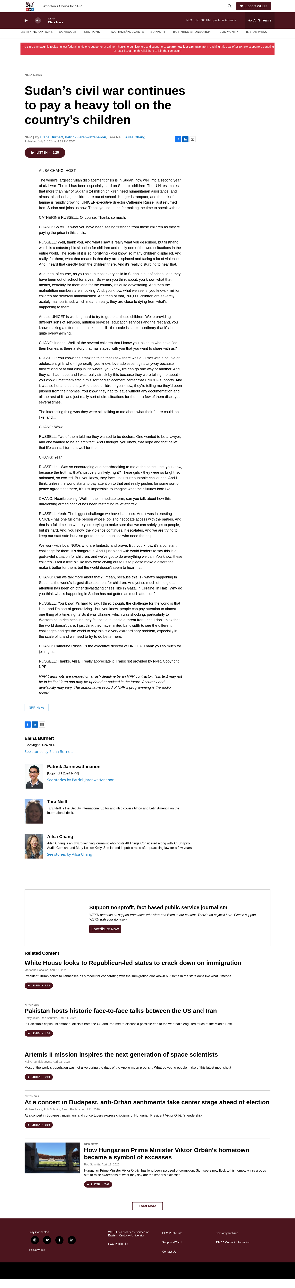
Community (229, 41)
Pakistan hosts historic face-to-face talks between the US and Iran (121, 1019)
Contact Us (169, 1260)
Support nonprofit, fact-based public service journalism (158, 917)
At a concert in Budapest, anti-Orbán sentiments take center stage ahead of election (147, 1111)
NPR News (33, 84)
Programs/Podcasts (126, 41)
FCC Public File (118, 1253)
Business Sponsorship (193, 41)
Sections (92, 41)
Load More (147, 1215)
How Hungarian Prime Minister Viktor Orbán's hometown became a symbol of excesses (166, 1163)
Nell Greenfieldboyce (38, 1071)
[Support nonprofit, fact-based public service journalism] (53, 927)
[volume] (37, 29)
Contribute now (105, 938)
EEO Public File (172, 1242)
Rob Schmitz (92, 1173)
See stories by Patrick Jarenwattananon (81, 789)
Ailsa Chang (135, 146)
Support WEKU (172, 1251)
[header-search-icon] (230, 11)
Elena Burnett (51, 146)
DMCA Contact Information (233, 1251)
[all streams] (260, 29)
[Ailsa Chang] (34, 855)
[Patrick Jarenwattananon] (34, 785)
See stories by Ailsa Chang (69, 863)
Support (158, 41)
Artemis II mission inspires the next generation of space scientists (121, 1063)
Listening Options (36, 41)
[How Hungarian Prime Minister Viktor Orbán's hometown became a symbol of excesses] (52, 1167)
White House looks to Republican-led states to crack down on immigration (133, 972)
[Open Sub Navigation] (23, 47)
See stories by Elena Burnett (49, 760)
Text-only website (227, 1242)
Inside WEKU (257, 41)
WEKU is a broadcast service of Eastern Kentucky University (128, 1243)
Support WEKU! (257, 11)
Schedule (67, 41)
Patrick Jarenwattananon (85, 146)
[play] (25, 29)
